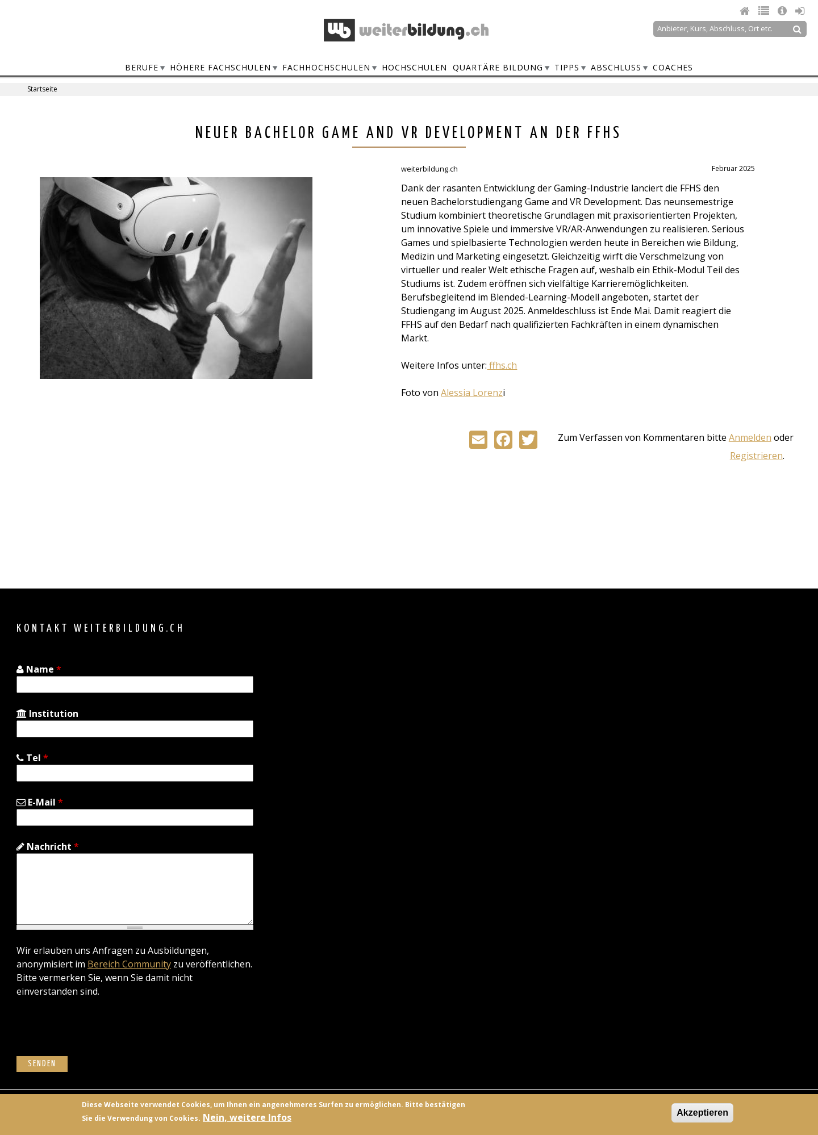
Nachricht (47, 846)
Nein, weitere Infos (247, 1117)
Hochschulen (414, 67)
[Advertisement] (135, 478)
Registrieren (756, 455)
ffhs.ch (502, 365)
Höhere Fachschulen (220, 67)
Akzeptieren (702, 1112)
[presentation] (102, 1034)
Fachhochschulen (326, 67)
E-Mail (39, 802)
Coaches (673, 67)
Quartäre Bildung (498, 67)
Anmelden (750, 437)
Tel (32, 758)
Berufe (141, 67)
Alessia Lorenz (472, 392)
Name (38, 669)
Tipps (566, 67)
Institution (47, 713)
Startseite (42, 89)
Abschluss (616, 67)
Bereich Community (129, 964)
